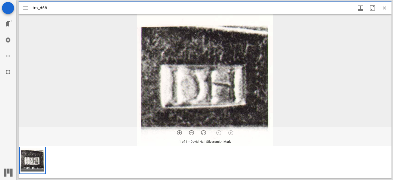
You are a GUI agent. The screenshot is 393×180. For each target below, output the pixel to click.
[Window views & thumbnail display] (360, 8)
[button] (32, 160)
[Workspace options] (8, 56)
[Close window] (384, 8)
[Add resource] (8, 8)
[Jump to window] (8, 24)
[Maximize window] (372, 8)
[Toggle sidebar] (26, 8)
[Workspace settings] (8, 40)
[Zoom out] (191, 133)
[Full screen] (8, 72)
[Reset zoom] (204, 133)
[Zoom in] (179, 133)
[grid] (205, 162)
